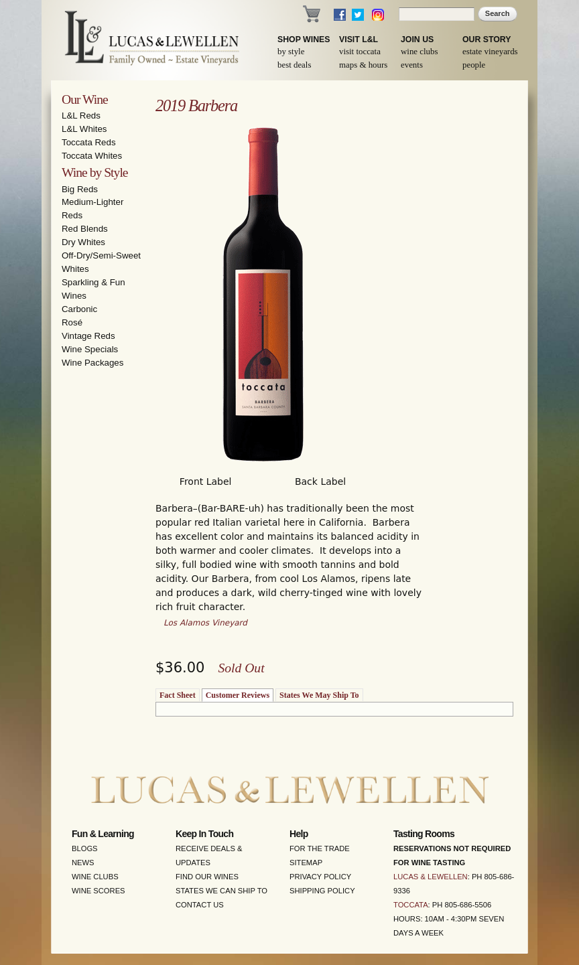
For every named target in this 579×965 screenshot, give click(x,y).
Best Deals (294, 65)
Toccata (410, 905)
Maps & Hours (363, 65)
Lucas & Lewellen (430, 877)
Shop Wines (303, 39)
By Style (290, 51)
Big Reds (80, 189)
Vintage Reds (88, 336)
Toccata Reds (89, 142)
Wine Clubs (419, 51)
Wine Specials (90, 349)
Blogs (85, 848)
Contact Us (200, 905)
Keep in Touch (204, 833)
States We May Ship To (319, 695)
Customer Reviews (237, 695)
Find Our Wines (207, 877)
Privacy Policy (320, 877)
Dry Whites (83, 242)
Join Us (417, 39)
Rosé (72, 322)
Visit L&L (358, 39)
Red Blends (85, 229)
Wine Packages (92, 363)
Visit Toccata (360, 51)
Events (412, 65)
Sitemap (306, 863)
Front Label (206, 481)
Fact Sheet (177, 695)
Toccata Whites (92, 156)
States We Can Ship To (221, 891)
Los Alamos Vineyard (205, 622)
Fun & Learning (103, 833)
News (83, 863)
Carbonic (79, 309)
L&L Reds (81, 115)
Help (299, 833)
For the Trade (320, 848)
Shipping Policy (322, 891)
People (473, 65)
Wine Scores (98, 891)
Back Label (320, 481)
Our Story (486, 39)
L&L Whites (84, 129)
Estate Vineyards (490, 51)
